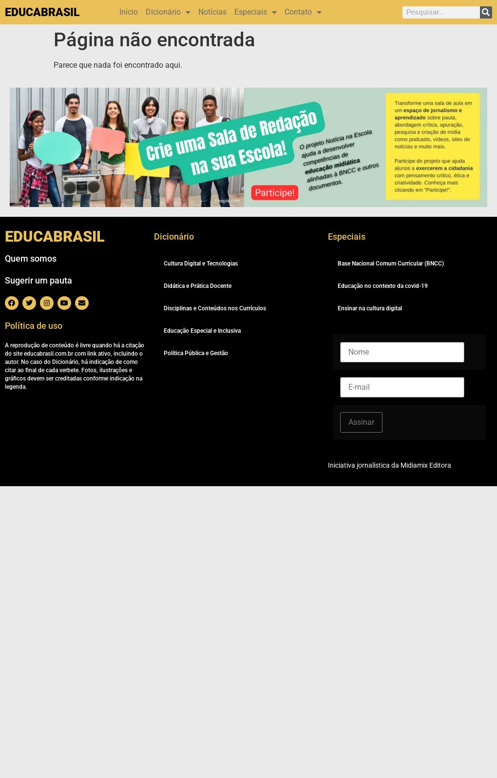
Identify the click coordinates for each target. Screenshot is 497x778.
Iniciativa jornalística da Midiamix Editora (389, 465)
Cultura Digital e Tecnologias (201, 263)
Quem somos (31, 258)
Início (128, 12)
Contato (303, 12)
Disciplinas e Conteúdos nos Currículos (215, 308)
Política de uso (33, 326)
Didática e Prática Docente (197, 286)
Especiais (255, 12)
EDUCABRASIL (42, 12)
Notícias (212, 12)
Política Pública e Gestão (196, 353)
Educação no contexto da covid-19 (383, 286)
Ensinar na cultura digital (370, 308)
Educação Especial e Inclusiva (202, 330)
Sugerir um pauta (38, 280)
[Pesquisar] (486, 12)
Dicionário (168, 12)
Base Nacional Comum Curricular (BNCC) (391, 263)
